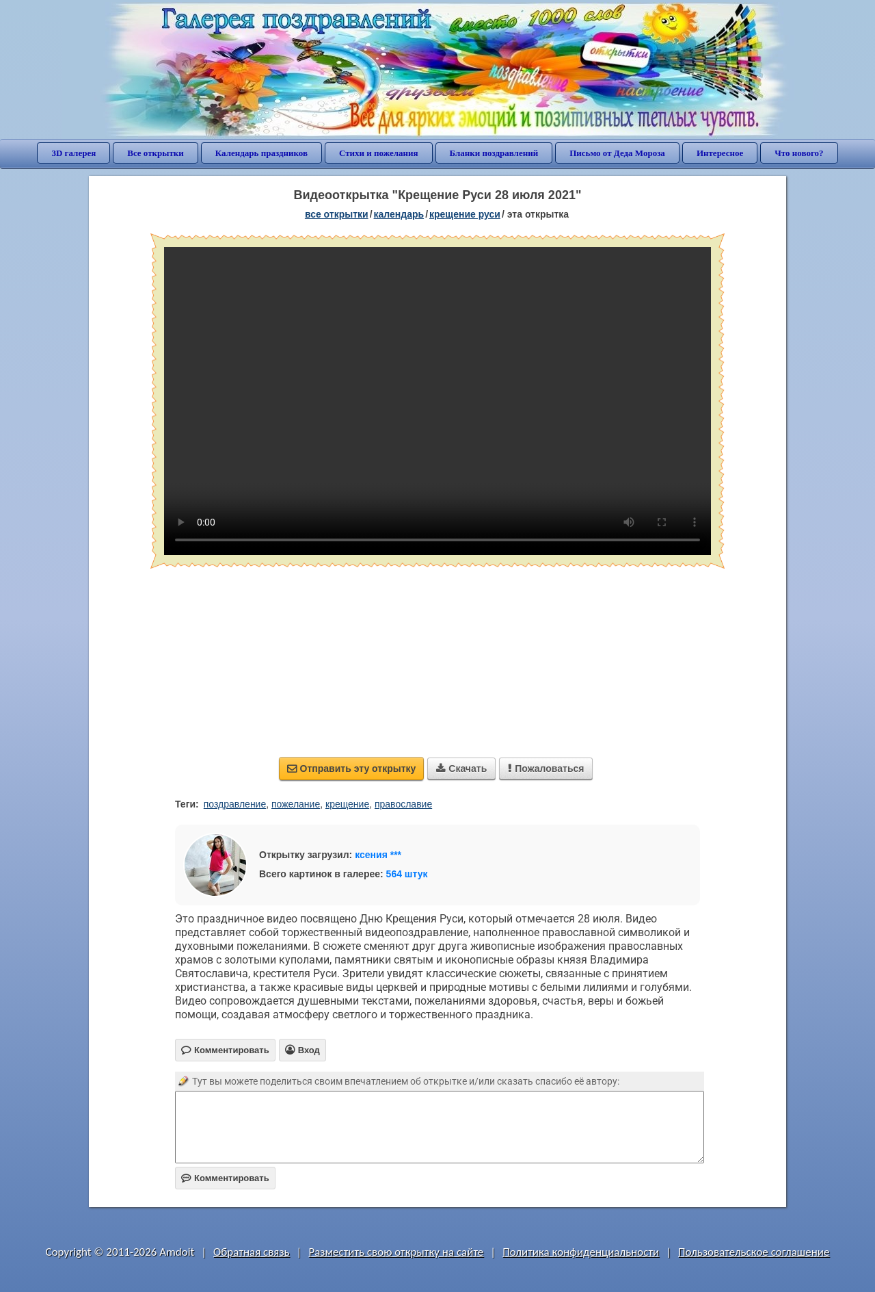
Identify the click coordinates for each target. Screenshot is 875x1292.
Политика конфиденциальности (580, 1252)
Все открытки (155, 153)
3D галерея (73, 153)
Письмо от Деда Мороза (617, 153)
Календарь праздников (261, 153)
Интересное (720, 153)
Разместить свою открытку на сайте (395, 1252)
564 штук (407, 873)
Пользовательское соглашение (753, 1252)
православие (403, 804)
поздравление (235, 804)
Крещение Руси (464, 214)
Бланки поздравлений (494, 153)
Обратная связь (251, 1252)
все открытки (336, 214)
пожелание (295, 804)
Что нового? (799, 153)
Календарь (399, 214)
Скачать (461, 768)
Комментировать (225, 1178)
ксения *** (378, 854)
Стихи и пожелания (378, 153)
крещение (347, 804)
